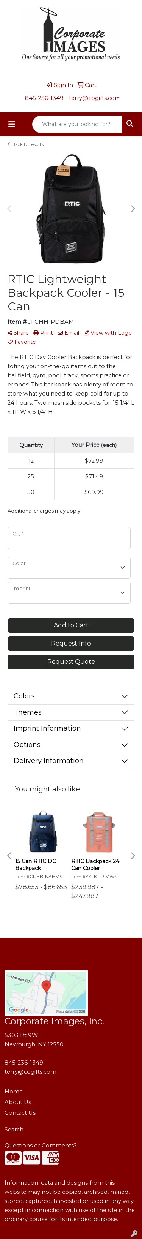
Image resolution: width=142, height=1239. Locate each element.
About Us (18, 1102)
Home (14, 1091)
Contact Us (20, 1112)
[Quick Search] (77, 124)
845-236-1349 (44, 98)
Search (14, 1129)
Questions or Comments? (41, 1145)
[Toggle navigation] (12, 124)
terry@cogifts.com (95, 98)
